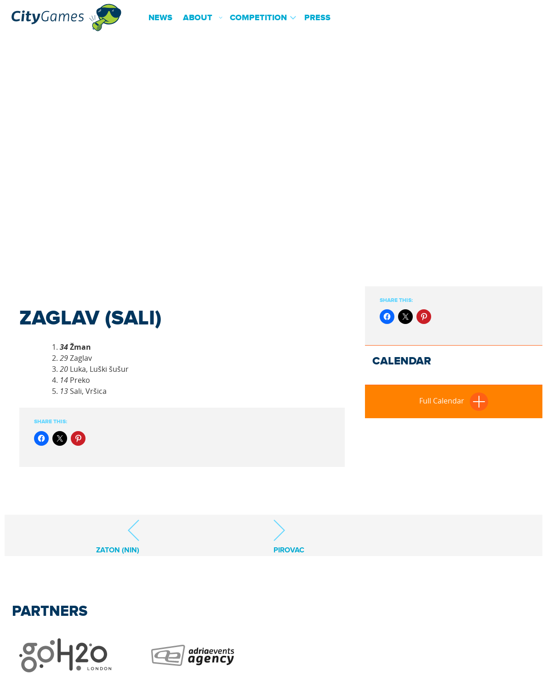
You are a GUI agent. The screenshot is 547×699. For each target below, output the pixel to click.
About (197, 18)
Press (317, 18)
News (160, 18)
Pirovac (289, 536)
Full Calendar (453, 401)
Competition (258, 18)
